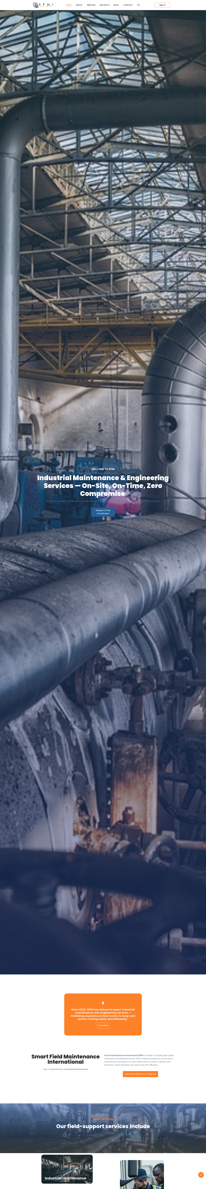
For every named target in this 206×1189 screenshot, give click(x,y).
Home (68, 5)
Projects (104, 5)
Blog (116, 5)
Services (91, 5)
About (79, 5)
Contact (128, 5)
